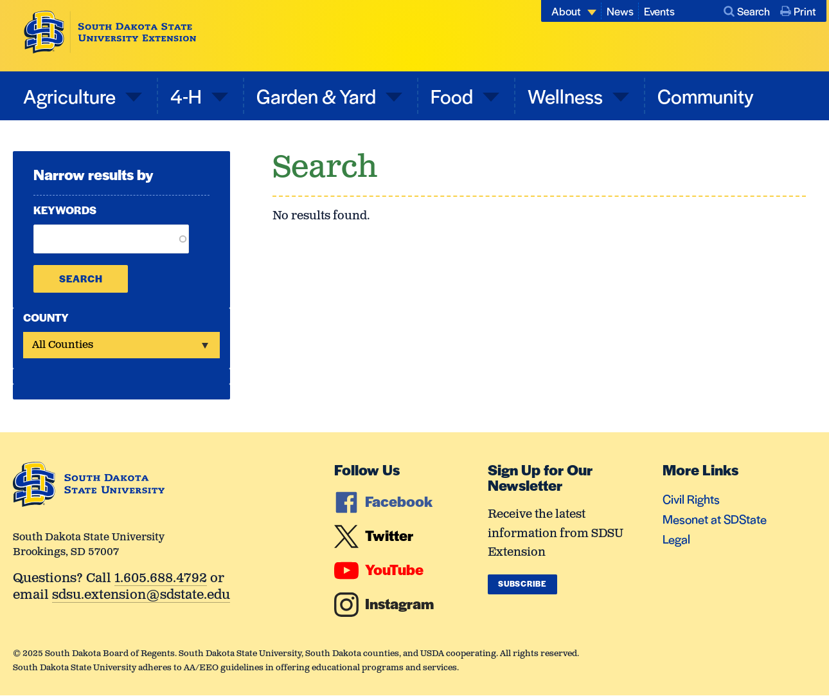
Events (659, 11)
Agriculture (71, 95)
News (620, 11)
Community (705, 95)
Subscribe (522, 583)
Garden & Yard (318, 95)
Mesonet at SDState (715, 518)
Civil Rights (691, 499)
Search (747, 11)
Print (798, 11)
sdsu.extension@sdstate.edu (141, 596)
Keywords (64, 209)
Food (454, 95)
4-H (188, 95)
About (566, 11)
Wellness (567, 95)
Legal (676, 538)
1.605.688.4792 (160, 579)
